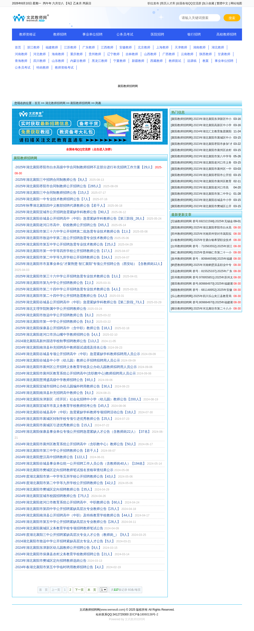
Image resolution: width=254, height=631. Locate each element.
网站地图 (236, 3)
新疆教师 (138, 61)
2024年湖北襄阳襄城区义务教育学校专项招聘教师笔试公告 (59, 528)
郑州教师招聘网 (182, 233)
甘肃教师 (224, 54)
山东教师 (58, 61)
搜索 (232, 18)
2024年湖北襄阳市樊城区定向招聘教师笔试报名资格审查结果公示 (64, 470)
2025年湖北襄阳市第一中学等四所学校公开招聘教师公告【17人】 (64, 251)
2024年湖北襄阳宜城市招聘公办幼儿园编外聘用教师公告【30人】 (64, 386)
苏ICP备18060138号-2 (143, 614)
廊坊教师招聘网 (182, 308)
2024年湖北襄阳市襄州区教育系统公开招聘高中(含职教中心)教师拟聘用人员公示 (75, 373)
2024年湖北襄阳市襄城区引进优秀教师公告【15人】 (54, 425)
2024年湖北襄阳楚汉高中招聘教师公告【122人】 (52, 457)
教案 (205, 61)
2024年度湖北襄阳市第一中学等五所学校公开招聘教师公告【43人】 (66, 476)
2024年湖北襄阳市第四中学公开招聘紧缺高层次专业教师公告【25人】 (68, 509)
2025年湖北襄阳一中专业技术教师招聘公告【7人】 (53, 199)
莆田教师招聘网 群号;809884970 (193, 283)
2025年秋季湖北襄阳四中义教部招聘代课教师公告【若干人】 (61, 205)
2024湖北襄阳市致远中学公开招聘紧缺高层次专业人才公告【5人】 (65, 541)
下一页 (79, 589)
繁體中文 (222, 3)
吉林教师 (132, 54)
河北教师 (39, 54)
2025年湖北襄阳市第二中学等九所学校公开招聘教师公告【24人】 (64, 257)
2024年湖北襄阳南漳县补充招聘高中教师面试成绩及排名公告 (61, 347)
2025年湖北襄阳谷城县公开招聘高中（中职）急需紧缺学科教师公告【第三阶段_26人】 (80, 218)
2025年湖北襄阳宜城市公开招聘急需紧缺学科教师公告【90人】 (62, 212)
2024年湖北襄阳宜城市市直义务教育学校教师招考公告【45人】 (62, 406)
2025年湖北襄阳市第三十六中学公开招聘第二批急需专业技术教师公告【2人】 (73, 231)
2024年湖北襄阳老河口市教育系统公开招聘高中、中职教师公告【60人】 (69, 502)
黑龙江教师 (99, 61)
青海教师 (21, 61)
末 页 (91, 589)
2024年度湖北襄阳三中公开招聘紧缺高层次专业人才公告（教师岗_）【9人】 (73, 535)
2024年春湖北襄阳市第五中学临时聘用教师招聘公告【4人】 (60, 567)
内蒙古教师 (78, 61)
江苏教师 (70, 47)
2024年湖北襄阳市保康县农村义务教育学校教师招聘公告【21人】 (64, 554)
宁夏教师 (119, 61)
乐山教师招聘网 (182, 296)
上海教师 (162, 47)
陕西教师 (205, 54)
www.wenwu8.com (112, 609)
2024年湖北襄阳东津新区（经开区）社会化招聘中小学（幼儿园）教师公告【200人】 (79, 399)
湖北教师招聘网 (55, 103)
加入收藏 (208, 3)
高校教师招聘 (226, 34)
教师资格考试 (64, 67)
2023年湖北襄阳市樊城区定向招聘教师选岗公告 (51, 560)
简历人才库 (168, 3)
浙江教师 (33, 47)
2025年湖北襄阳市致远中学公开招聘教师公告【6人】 (55, 315)
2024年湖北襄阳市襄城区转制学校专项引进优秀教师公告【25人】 (64, 419)
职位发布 (153, 3)
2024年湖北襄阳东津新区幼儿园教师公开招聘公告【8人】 (58, 547)
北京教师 (144, 47)
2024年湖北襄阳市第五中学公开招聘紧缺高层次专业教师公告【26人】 (68, 522)
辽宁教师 (113, 54)
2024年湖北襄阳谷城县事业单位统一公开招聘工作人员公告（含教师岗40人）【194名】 (80, 463)
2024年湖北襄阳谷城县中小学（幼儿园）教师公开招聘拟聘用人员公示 (67, 360)
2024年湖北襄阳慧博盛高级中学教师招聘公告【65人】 (56, 380)
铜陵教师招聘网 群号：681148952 (193, 290)
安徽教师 (125, 47)
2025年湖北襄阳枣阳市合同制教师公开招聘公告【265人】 (58, 186)
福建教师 (52, 47)
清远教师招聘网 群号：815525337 (193, 271)
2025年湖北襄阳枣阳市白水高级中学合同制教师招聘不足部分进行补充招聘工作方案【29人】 (84, 167)
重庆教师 (76, 54)
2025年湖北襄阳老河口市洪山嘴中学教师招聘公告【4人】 (58, 334)
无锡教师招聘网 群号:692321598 (193, 221)
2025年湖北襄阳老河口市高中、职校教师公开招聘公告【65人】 (62, 225)
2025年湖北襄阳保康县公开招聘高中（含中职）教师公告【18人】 (64, 328)
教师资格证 (27, 34)
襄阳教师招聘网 (80, 103)
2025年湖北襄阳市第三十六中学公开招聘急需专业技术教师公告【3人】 (68, 276)
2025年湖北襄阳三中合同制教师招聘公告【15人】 (52, 192)
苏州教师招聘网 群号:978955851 (193, 277)
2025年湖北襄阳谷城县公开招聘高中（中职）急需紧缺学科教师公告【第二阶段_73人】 (80, 302)
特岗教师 (42, 67)
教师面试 (175, 61)
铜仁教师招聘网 (182, 252)
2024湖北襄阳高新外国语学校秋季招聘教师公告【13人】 (57, 341)
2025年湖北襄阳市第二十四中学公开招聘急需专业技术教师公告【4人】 (68, 289)
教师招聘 (60, 34)
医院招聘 (157, 34)
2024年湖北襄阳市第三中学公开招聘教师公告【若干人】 (57, 450)
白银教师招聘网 (182, 240)
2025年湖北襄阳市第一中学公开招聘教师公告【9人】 (55, 321)
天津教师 (181, 47)
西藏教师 (156, 61)
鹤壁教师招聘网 (182, 265)
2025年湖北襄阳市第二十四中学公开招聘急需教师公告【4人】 (62, 296)
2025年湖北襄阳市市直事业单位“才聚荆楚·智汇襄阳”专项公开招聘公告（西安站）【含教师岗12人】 (89, 264)
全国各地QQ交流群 (189, 3)
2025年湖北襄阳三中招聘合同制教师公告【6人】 (51, 179)
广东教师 (88, 47)
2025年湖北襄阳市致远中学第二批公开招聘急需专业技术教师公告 (64, 238)
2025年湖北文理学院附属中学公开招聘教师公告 (51, 308)
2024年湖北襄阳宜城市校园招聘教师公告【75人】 (52, 496)
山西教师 (150, 54)
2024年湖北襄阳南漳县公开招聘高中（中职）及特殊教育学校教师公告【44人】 (74, 515)
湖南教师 (199, 47)
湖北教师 (218, 47)
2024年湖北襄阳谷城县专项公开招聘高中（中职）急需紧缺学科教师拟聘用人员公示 (77, 354)
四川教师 (39, 61)
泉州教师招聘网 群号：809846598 (193, 258)
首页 (18, 47)
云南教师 (187, 54)
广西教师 (168, 54)
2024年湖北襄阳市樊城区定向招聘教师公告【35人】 (54, 489)
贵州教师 (95, 54)
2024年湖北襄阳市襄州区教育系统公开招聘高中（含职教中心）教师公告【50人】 (76, 444)
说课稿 (191, 61)
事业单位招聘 (92, 34)
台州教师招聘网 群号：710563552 (193, 246)
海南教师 (58, 54)
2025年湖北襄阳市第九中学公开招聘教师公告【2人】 (55, 283)
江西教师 (107, 47)
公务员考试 (124, 34)
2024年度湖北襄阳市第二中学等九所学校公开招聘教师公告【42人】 (66, 483)
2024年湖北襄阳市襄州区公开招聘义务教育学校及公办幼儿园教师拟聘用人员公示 (76, 367)
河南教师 (21, 54)
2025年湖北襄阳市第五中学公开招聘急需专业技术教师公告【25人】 (66, 244)
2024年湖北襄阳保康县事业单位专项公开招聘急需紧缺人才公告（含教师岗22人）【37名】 (83, 431)
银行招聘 (194, 34)
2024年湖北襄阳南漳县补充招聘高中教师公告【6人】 (55, 393)
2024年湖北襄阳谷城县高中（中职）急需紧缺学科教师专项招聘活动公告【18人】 (76, 412)
